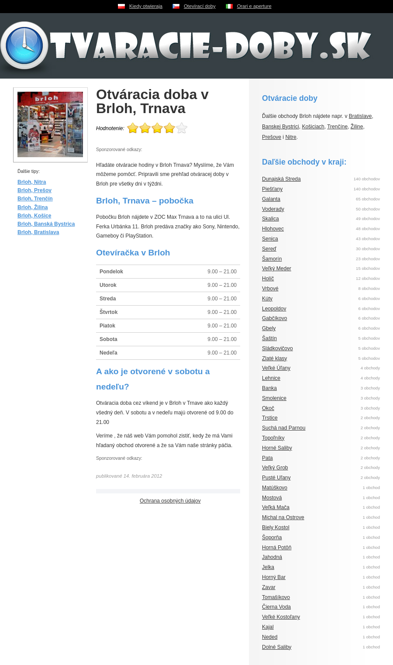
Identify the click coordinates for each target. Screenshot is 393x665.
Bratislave (360, 116)
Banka (269, 388)
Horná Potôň (276, 547)
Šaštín (269, 338)
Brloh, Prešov (34, 190)
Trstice (270, 418)
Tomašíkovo (276, 597)
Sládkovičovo (277, 348)
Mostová (272, 498)
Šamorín (272, 259)
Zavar (269, 587)
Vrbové (270, 289)
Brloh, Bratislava (38, 232)
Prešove (271, 137)
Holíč (268, 279)
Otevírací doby (200, 6)
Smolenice (274, 398)
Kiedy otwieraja (145, 6)
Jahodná (272, 557)
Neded (269, 637)
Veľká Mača (276, 507)
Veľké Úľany (276, 368)
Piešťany (272, 189)
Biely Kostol (276, 527)
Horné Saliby (277, 448)
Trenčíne (337, 127)
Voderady (273, 209)
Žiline (357, 127)
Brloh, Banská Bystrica (46, 224)
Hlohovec (273, 229)
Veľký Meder (276, 268)
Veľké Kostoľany (281, 617)
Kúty (267, 299)
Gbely (269, 328)
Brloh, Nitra (31, 182)
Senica (270, 239)
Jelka (268, 567)
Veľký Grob (275, 468)
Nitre (290, 137)
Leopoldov (274, 309)
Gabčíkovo (274, 318)
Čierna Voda (276, 607)
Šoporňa (272, 537)
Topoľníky (273, 438)
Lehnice (271, 378)
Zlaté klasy (274, 358)
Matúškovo (274, 488)
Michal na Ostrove (283, 517)
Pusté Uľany (276, 478)
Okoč (268, 408)
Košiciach (313, 127)
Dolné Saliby (276, 647)
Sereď (269, 249)
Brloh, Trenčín (35, 199)
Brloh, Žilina (32, 207)
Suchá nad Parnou (283, 428)
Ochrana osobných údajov (170, 501)
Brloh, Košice (34, 216)
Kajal (268, 627)
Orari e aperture (254, 6)
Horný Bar (274, 577)
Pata (267, 458)
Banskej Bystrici (280, 127)
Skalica (270, 219)
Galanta (271, 199)
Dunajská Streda (281, 179)
